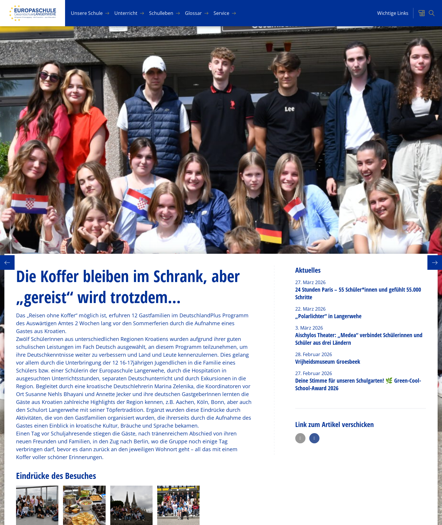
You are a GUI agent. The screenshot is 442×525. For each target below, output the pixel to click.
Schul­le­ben (161, 13)
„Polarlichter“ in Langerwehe (328, 316)
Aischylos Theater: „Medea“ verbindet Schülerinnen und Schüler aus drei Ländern (358, 338)
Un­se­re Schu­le (87, 13)
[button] (300, 438)
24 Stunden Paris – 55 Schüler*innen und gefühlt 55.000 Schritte (358, 293)
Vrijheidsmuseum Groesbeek (327, 361)
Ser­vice (221, 13)
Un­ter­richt (125, 13)
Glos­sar (193, 13)
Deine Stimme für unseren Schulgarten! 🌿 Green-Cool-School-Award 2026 (358, 384)
